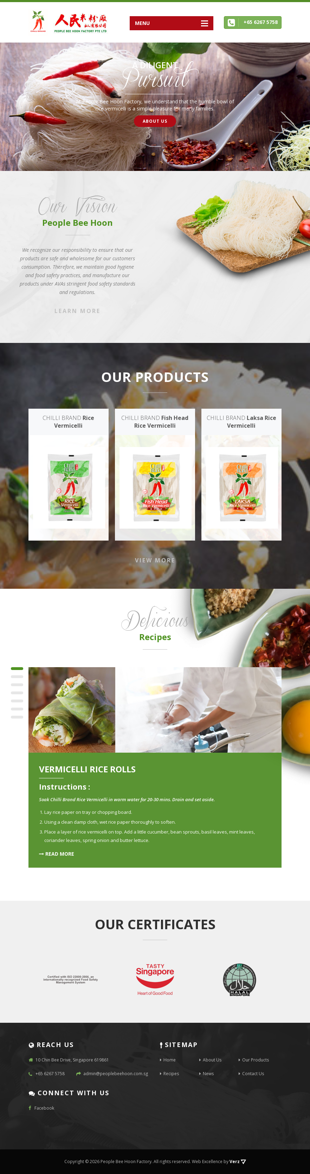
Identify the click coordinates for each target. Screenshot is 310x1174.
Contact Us (253, 1074)
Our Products (255, 1060)
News (208, 1074)
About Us (155, 121)
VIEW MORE (155, 560)
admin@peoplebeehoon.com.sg (115, 1074)
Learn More (77, 311)
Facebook (41, 1108)
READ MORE (56, 853)
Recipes (171, 1074)
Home (169, 1060)
